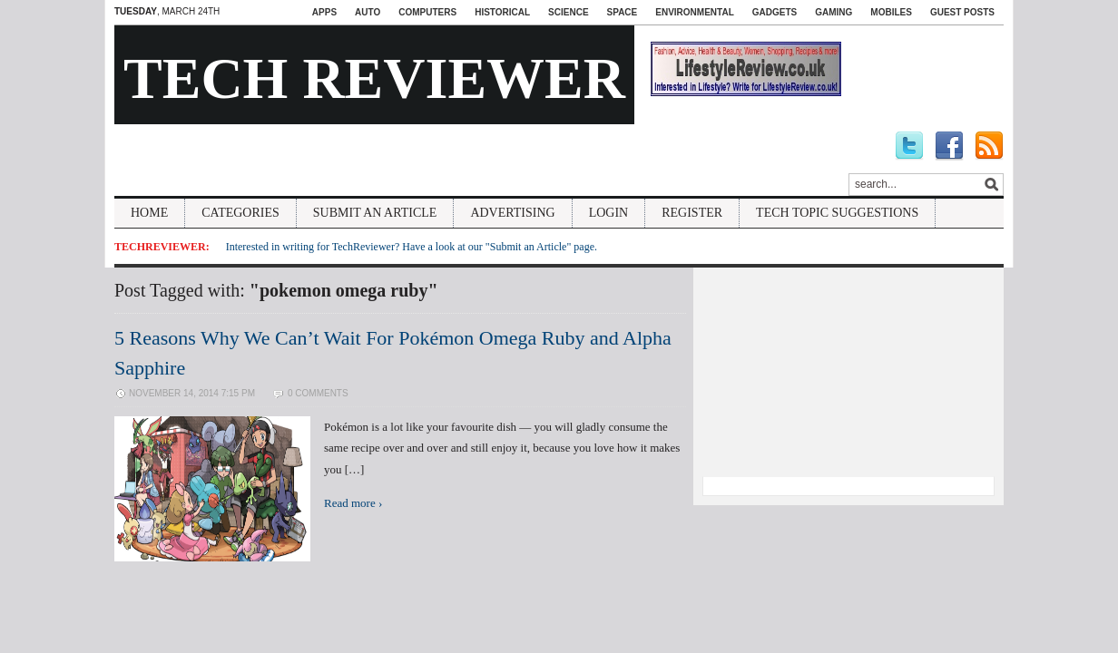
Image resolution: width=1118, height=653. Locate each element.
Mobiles (891, 12)
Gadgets (774, 12)
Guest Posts (962, 12)
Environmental (694, 12)
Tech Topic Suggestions (837, 212)
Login (609, 212)
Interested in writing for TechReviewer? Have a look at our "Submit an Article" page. (411, 246)
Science (568, 12)
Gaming (833, 12)
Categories (240, 212)
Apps (324, 12)
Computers (427, 12)
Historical (502, 12)
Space (622, 12)
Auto (367, 12)
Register (692, 212)
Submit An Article (375, 212)
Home (149, 212)
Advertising (512, 212)
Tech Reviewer (374, 78)
